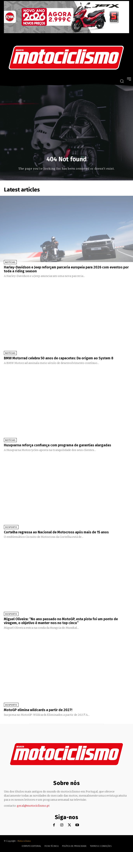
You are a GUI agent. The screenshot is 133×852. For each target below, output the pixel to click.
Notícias (10, 262)
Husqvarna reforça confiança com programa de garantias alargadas (57, 445)
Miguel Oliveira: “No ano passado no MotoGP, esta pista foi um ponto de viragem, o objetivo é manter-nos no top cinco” (61, 621)
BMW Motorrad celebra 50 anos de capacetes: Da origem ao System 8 (58, 358)
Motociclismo (24, 841)
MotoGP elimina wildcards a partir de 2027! (38, 710)
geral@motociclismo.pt (33, 805)
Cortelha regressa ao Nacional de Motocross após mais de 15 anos (56, 532)
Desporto (11, 527)
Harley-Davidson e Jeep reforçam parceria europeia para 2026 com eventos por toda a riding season (66, 269)
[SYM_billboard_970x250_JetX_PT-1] (66, 32)
